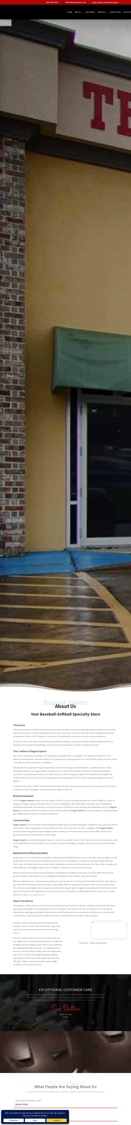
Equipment (90, 12)
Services (101, 12)
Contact (127, 12)
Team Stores (115, 12)
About (78, 12)
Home (69, 12)
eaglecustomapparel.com (33, 894)
